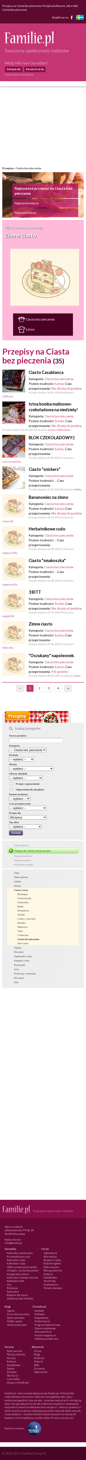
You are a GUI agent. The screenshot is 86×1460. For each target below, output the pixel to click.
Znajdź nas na (63, 17)
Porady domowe (53, 1287)
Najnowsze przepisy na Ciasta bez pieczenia (43, 190)
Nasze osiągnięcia (45, 1335)
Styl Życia (12, 1375)
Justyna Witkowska (59, 429)
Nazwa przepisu (17, 735)
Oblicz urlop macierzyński (22, 1267)
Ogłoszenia (50, 1252)
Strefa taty (50, 1280)
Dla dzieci (19, 977)
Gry (9, 1284)
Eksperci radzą (52, 1259)
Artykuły (39, 1358)
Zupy (16, 872)
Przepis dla (15, 813)
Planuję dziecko (53, 1270)
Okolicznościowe (17, 1324)
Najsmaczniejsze (25, 212)
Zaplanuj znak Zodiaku (20, 1298)
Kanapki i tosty (21, 960)
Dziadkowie (50, 1277)
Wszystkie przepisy (24, 864)
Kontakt (39, 1310)
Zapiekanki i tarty (23, 956)
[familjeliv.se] (80, 18)
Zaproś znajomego (45, 1328)
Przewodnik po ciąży (18, 1256)
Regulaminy (42, 1317)
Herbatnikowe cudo (47, 528)
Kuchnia (13, 755)
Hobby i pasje (14, 1321)
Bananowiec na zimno (48, 497)
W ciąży (11, 1358)
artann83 (7, 521)
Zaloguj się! (13, 69)
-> (68, 688)
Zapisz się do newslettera (19, 74)
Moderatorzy (42, 1321)
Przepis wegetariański (27, 783)
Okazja (13, 764)
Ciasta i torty (21, 890)
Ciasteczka (22, 935)
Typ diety (14, 822)
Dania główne (21, 877)
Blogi (37, 1354)
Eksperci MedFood (18, 1382)
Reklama (40, 1314)
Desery (17, 885)
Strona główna (21, 845)
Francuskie (22, 902)
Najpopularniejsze (27, 203)
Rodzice (48, 1274)
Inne (16, 982)
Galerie (38, 1361)
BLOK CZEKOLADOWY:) (52, 437)
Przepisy (7, 168)
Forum (38, 1350)
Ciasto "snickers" (44, 469)
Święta (10, 1368)
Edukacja (12, 1287)
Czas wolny (13, 1378)
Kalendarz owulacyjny (20, 1252)
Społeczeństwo (16, 1317)
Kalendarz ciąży (16, 1259)
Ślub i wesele (51, 1267)
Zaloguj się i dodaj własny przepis (32, 850)
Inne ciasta (22, 943)
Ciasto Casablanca (46, 372)
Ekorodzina (50, 1256)
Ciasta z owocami (26, 918)
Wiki (36, 1365)
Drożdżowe (23, 910)
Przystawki (19, 964)
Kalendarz (13, 1291)
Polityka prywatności (46, 1338)
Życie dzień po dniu (18, 1314)
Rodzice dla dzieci (17, 1295)
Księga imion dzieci (18, 1274)
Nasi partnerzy (43, 1331)
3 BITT (35, 592)
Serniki (21, 914)
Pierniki (21, 922)
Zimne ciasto (20, 235)
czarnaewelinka (11, 461)
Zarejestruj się (35, 69)
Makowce (22, 926)
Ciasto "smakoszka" (47, 560)
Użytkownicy (51, 1284)
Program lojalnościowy (48, 1324)
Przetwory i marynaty (25, 973)
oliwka (77, 489)
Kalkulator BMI (15, 1280)
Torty (20, 931)
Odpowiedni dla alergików (30, 789)
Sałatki (17, 881)
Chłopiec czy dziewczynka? (23, 1270)
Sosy (16, 969)
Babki (20, 906)
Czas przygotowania (20, 803)
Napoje (17, 947)
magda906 (8, 616)
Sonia (77, 675)
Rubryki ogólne (52, 1263)
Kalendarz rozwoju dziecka (22, 1277)
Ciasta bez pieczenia (40, 319)
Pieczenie (19, 952)
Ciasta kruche (24, 898)
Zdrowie (12, 1371)
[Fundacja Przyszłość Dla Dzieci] (33, 1428)
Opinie (11, 1310)
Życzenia (39, 1368)
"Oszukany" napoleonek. (52, 655)
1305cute (7, 396)
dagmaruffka (9, 552)
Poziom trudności (18, 794)
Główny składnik (18, 773)
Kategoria (14, 745)
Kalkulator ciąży (16, 1263)
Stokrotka (8, 647)
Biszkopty (22, 894)
